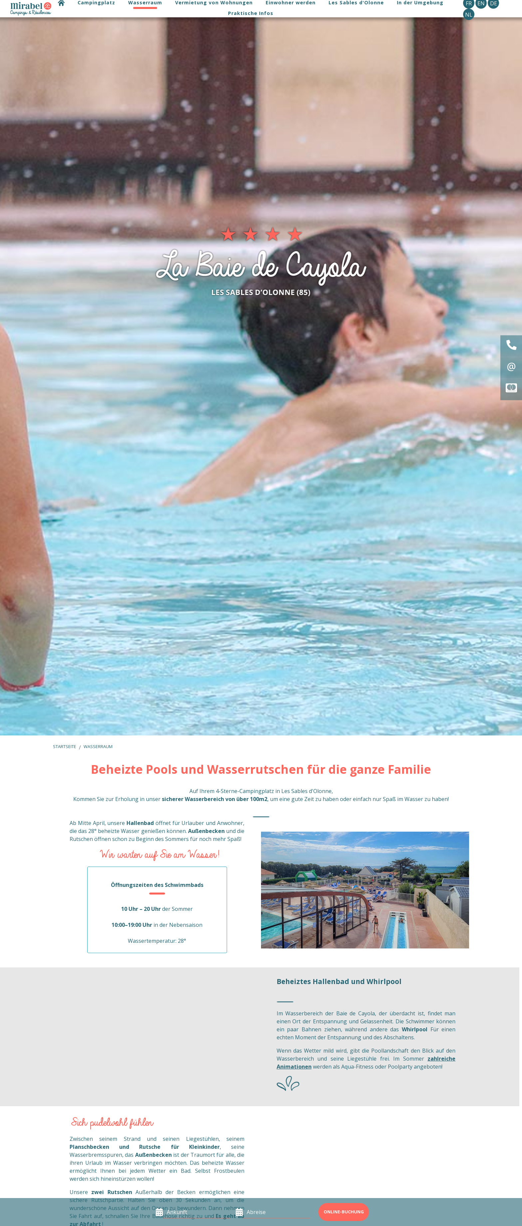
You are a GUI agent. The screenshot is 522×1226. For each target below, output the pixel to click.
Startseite (64, 746)
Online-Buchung (344, 1212)
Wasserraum (98, 746)
